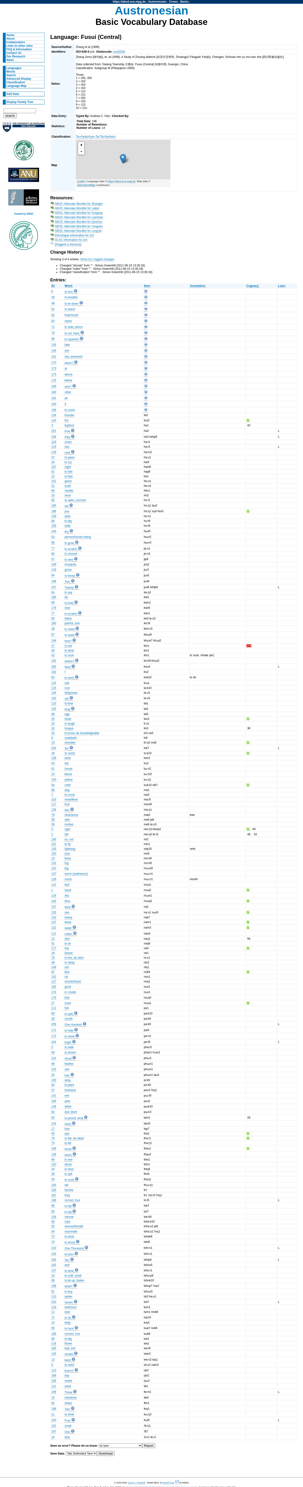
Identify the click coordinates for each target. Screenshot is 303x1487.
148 (53, 1106)
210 (53, 1248)
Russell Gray (168, 1483)
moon (68, 442)
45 (53, 1133)
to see (68, 1159)
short (68, 1124)
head (68, 718)
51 (53, 943)
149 (53, 967)
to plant (69, 1085)
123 (53, 703)
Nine (68, 667)
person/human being (78, 537)
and (67, 1265)
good (68, 986)
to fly (68, 844)
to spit (68, 1174)
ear (67, 763)
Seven (69, 1302)
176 (53, 380)
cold (67, 452)
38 (53, 628)
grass (68, 569)
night (68, 467)
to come (70, 794)
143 (53, 420)
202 (53, 748)
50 (53, 1052)
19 (53, 742)
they (67, 1195)
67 (53, 559)
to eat (68, 645)
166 (53, 1200)
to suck (69, 655)
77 (53, 548)
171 (53, 1030)
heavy (68, 917)
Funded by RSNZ (23, 214)
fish (67, 1008)
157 (53, 906)
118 (53, 569)
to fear (69, 476)
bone (68, 858)
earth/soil (70, 1307)
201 (53, 430)
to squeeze (72, 339)
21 (53, 1414)
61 (53, 768)
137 (53, 1270)
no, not (69, 839)
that (67, 997)
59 (53, 824)
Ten (67, 1260)
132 (53, 863)
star (67, 912)
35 (53, 753)
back (68, 1360)
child (68, 785)
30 (53, 1018)
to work (69, 677)
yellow (69, 779)
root (67, 688)
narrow (69, 1216)
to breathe (71, 297)
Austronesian (157, 1)
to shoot (70, 1242)
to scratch (71, 549)
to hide (69, 1030)
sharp (68, 1403)
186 (53, 511)
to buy (68, 1291)
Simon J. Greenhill (136, 1483)
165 (53, 1348)
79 (53, 815)
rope (67, 1221)
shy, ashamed (73, 356)
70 (53, 1242)
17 (53, 1128)
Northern (110, 136)
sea (67, 446)
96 (53, 790)
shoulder (70, 742)
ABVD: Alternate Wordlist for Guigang (78, 212)
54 (53, 1231)
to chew (70, 629)
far (66, 597)
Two (67, 581)
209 (53, 1024)
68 (53, 490)
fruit (67, 804)
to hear (69, 1169)
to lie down (71, 303)
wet (67, 1095)
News (10, 60)
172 (53, 1036)
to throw (70, 575)
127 (53, 981)
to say (68, 592)
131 (53, 1058)
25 (53, 495)
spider (68, 1296)
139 (53, 452)
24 (53, 718)
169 (53, 1101)
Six (67, 748)
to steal (69, 1236)
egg (67, 714)
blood (68, 774)
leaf (67, 884)
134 (53, 415)
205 (53, 666)
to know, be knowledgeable (82, 733)
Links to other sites (19, 45)
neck (68, 495)
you (67, 511)
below (68, 380)
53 (53, 537)
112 (53, 933)
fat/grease (71, 692)
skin (67, 938)
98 (53, 714)
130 (53, 912)
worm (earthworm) (76, 873)
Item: (147, 286)
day (67, 1375)
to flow (69, 703)
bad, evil (70, 1348)
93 (53, 1117)
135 (53, 848)
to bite (68, 471)
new (67, 853)
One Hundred (73, 1024)
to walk (69, 1047)
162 (53, 698)
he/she (69, 1190)
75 (53, 1138)
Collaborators (15, 42)
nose (68, 1003)
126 (53, 344)
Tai (102, 136)
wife (67, 819)
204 (53, 1042)
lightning (70, 848)
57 (53, 1090)
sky (67, 895)
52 (53, 309)
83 (53, 677)
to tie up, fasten (74, 1280)
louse (68, 1149)
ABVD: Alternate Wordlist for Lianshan (79, 217)
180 (53, 597)
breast (69, 953)
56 (53, 785)
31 (53, 486)
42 (53, 655)
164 (53, 986)
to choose (71, 553)
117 (53, 804)
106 (53, 1380)
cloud (68, 1058)
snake (68, 1380)
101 (53, 844)
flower (68, 1343)
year (67, 1101)
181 (53, 660)
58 (53, 819)
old (66, 698)
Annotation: (198, 286)
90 (53, 521)
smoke (69, 1354)
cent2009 (119, 51)
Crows (173, 1)
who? (68, 386)
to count (70, 410)
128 (53, 895)
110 (53, 1296)
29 (53, 1275)
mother (69, 824)
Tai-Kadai (82, 136)
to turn (69, 291)
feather (69, 1063)
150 (53, 779)
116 (53, 1343)
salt (67, 683)
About (10, 38)
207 (53, 587)
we (66, 506)
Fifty (67, 437)
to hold (69, 603)
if (65, 404)
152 (53, 1425)
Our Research (15, 56)
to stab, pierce (74, 327)
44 (53, 1169)
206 (53, 1259)
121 (53, 1386)
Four (68, 1420)
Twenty (69, 587)
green (68, 481)
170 (53, 362)
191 (53, 398)
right (67, 829)
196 (53, 410)
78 (53, 333)
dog (67, 790)
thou (67, 901)
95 (53, 1205)
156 (53, 809)
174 (53, 992)
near (67, 607)
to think (69, 1414)
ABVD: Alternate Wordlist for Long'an (78, 230)
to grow (69, 543)
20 (53, 733)
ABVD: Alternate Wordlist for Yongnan (79, 226)
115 (53, 688)
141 (53, 1095)
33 (53, 723)
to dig (68, 521)
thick (68, 907)
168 (53, 1375)
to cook (69, 1179)
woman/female (74, 1226)
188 (53, 1285)
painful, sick (72, 623)
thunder (69, 415)
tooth (68, 486)
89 (53, 602)
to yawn (70, 457)
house (68, 768)
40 (53, 650)
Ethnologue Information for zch (74, 235)
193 (53, 404)
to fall (68, 1206)
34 (53, 462)
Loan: (282, 286)
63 (53, 321)
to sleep (70, 962)
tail (66, 1185)
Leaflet (81, 181)
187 (53, 1195)
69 (53, 1328)
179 (53, 607)
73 (53, 1236)
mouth (69, 1018)
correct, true (72, 1200)
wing (68, 1080)
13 (53, 1359)
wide (68, 516)
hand (68, 890)
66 (53, 1280)
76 (53, 957)
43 (53, 763)
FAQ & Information (19, 49)
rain (67, 1069)
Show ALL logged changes (97, 259)
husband (70, 1090)
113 (53, 1370)
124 (53, 446)
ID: (53, 286)
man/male (71, 1231)
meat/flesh (71, 799)
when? (69, 363)
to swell (69, 635)
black (68, 922)
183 (53, 901)
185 (53, 505)
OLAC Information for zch (71, 240)
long (67, 709)
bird (67, 972)
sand (68, 1386)
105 (53, 1185)
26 (53, 1075)
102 (53, 976)
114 (53, 884)
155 (53, 709)
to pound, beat (74, 1118)
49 (53, 303)
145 (53, 1353)
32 (53, 728)
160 (53, 623)
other (68, 392)
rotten (68, 934)
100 (53, 1080)
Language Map (16, 86)
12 (53, 938)
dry (67, 531)
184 (53, 1190)
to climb (70, 1036)
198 (53, 581)
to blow (69, 1271)
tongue (69, 728)
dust (67, 1312)
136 (53, 758)
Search (11, 75)
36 (53, 1174)
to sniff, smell (73, 1275)
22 (53, 476)
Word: (69, 286)
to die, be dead (74, 1138)
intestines (71, 1397)
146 (53, 350)
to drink (69, 650)
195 (53, 839)
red (67, 967)
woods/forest (73, 981)
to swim (69, 1364)
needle (69, 490)
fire (67, 420)
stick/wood (71, 815)
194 (53, 640)
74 (53, 1143)
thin (67, 810)
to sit (68, 943)
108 (53, 1148)
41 (53, 471)
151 (53, 481)
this (67, 948)
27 (53, 1003)
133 (53, 1069)
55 (53, 1226)
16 (53, 1397)
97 (53, 972)
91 (53, 1291)
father (68, 618)
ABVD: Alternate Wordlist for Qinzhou (78, 221)
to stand (70, 309)
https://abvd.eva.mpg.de (129, 1)
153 (53, 868)
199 (53, 1392)
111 (53, 1008)
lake (67, 344)
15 (53, 858)
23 (53, 774)
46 (53, 1159)
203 (53, 1302)
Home (10, 35)
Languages (14, 68)
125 (53, 683)
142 (53, 917)
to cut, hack (72, 333)
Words (10, 71)
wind (68, 758)
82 (53, 1112)
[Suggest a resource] (68, 244)
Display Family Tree (19, 102)
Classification (15, 82)
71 (53, 327)
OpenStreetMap (86, 185)
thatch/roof (71, 315)
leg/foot (69, 425)
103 (53, 799)
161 (53, 356)
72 (53, 1317)
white (68, 1106)
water (68, 928)
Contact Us (14, 53)
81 (53, 1403)
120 (53, 1164)
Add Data (12, 94)
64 (53, 592)
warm (68, 1155)
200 (53, 1420)
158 (53, 1216)
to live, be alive (74, 957)
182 (53, 672)
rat (66, 976)
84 (53, 1085)
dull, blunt (71, 1112)
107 (53, 873)
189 (53, 386)
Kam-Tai (94, 136)
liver (67, 1128)
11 (53, 1312)
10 (53, 1437)
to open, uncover (75, 500)
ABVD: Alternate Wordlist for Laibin (77, 208)
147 (53, 922)
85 (53, 553)
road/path (71, 737)
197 (53, 1431)
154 (53, 1123)
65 (53, 1221)
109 (53, 564)
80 (53, 1013)
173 (53, 368)
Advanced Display (18, 78)
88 (53, 338)
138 (53, 1154)
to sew (69, 559)
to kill (68, 1143)
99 (53, 1063)
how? (68, 641)
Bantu (184, 1)
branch (69, 1370)
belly (68, 1322)
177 (53, 948)
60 (53, 618)
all (66, 398)
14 (53, 1322)
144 (53, 1253)
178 (53, 997)
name (68, 321)
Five (67, 431)
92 (53, 500)
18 (53, 953)
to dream (70, 1052)
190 (53, 392)
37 (53, 645)
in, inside (70, 992)
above (68, 374)
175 (53, 374)
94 (53, 575)
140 (53, 531)
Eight (68, 1042)
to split (69, 1014)
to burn (69, 1254)
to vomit (70, 753)
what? (68, 1286)
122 (53, 927)
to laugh (70, 723)
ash (67, 350)
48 (53, 962)
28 (53, 297)
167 (53, 467)
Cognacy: (252, 286)
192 (53, 1265)
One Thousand (74, 1248)
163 (53, 853)
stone (68, 1164)
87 (53, 634)
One (67, 1432)
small (68, 1425)
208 (53, 436)
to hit (68, 1318)
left (66, 834)
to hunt (69, 1328)
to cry (68, 462)
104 (53, 692)
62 (53, 315)
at (66, 368)
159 (53, 516)
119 (53, 1307)
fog (67, 863)
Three (68, 1392)
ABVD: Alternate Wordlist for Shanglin (79, 203)
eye (67, 1133)
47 (53, 457)
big (66, 868)
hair (67, 1075)
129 (53, 442)
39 (53, 1179)
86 (53, 542)
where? (69, 661)
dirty (67, 1437)
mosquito (70, 564)
